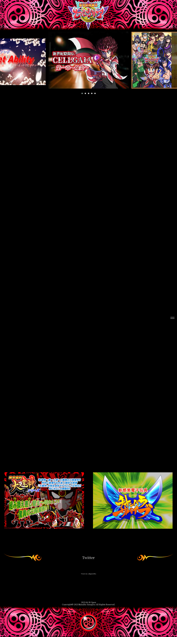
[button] (82, 93)
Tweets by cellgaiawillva (88, 574)
